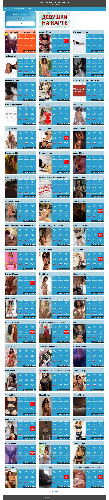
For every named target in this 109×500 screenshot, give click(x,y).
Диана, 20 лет (79, 56)
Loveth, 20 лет (11, 250)
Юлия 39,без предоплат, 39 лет (52, 322)
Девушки (7, 8)
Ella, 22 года (44, 274)
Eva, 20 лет (9, 467)
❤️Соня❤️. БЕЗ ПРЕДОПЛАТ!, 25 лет (54, 371)
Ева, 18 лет (78, 250)
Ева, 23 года (44, 104)
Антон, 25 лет (11, 129)
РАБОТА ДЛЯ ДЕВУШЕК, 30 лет (86, 80)
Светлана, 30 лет (80, 225)
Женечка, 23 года (80, 32)
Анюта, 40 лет (45, 32)
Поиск (29, 8)
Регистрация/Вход (18, 8)
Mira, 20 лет (10, 298)
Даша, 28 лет (78, 153)
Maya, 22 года (79, 129)
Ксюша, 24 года (11, 274)
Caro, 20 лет (44, 56)
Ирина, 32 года (45, 153)
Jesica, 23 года (79, 371)
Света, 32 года (79, 395)
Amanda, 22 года (80, 298)
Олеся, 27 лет (11, 177)
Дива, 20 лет (10, 346)
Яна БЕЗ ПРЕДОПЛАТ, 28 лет (51, 225)
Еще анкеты (54, 491)
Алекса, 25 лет (45, 298)
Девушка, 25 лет (46, 80)
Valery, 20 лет (44, 201)
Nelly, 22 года (78, 104)
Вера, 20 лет (44, 419)
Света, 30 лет (10, 395)
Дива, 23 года (79, 443)
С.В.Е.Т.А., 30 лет (12, 322)
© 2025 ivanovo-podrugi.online (54, 498)
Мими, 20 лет (44, 443)
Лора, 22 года (79, 177)
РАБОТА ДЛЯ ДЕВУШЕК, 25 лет (52, 177)
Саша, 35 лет (10, 443)
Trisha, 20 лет (10, 56)
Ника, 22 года (79, 322)
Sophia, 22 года (45, 250)
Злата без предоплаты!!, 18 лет (86, 467)
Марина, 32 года (12, 80)
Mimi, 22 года (44, 395)
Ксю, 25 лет (10, 419)
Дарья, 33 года (45, 467)
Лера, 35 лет (78, 419)
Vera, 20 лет (10, 371)
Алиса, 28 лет (79, 201)
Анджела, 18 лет (12, 201)
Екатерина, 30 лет (12, 153)
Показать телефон (30, 51)
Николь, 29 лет (79, 274)
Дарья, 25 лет (45, 129)
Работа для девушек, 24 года (17, 104)
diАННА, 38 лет (79, 346)
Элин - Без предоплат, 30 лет (51, 346)
